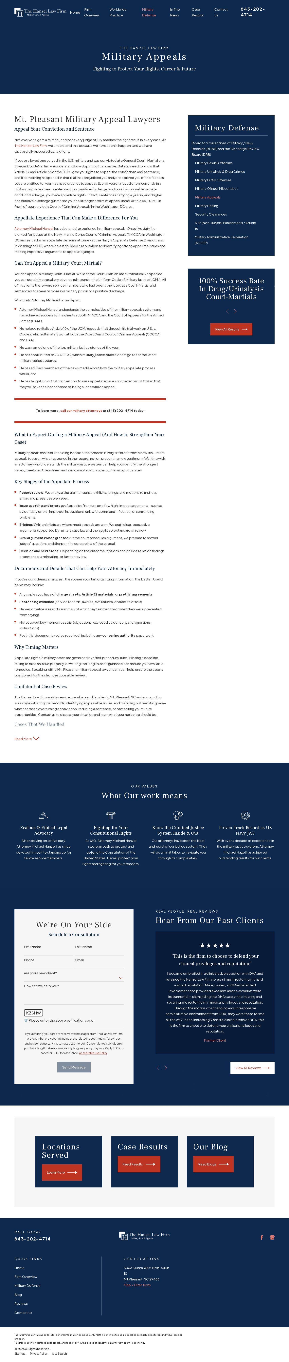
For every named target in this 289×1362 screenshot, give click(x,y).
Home (19, 1268)
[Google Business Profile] (272, 1237)
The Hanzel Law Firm (30, 145)
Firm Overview (25, 1277)
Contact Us (23, 1313)
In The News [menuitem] (175, 12)
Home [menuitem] (75, 12)
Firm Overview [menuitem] (91, 12)
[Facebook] (262, 1237)
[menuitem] (231, 149)
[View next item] (235, 311)
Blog (18, 1295)
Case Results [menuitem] (197, 12)
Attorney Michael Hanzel (33, 228)
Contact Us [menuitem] (221, 12)
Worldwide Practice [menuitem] (118, 12)
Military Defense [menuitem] (149, 12)
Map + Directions (137, 1285)
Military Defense (27, 1285)
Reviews (21, 1303)
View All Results (231, 329)
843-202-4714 (32, 1238)
